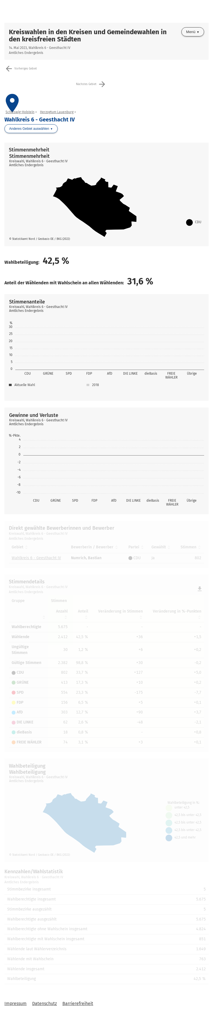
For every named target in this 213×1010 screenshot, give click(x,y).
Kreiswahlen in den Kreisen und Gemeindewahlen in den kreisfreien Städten (88, 35)
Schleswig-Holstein (20, 112)
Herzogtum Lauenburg (56, 112)
